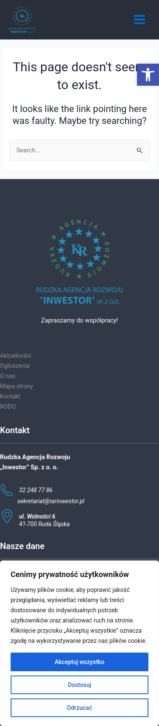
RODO (8, 406)
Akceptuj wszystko (79, 662)
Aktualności (15, 355)
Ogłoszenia (15, 365)
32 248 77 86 (36, 490)
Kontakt (10, 396)
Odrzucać (79, 707)
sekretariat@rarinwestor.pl (50, 501)
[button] (148, 75)
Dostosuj (79, 684)
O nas (7, 376)
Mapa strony (16, 386)
